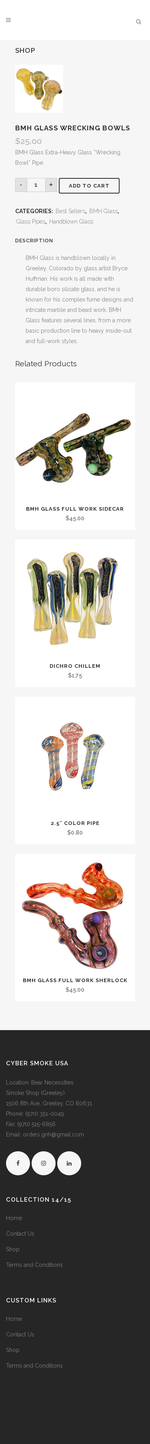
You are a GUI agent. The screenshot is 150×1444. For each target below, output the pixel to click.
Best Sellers (70, 211)
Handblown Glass (71, 221)
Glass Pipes (30, 221)
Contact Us (20, 1233)
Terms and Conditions (34, 1265)
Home (14, 1218)
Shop (13, 1249)
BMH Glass (103, 211)
